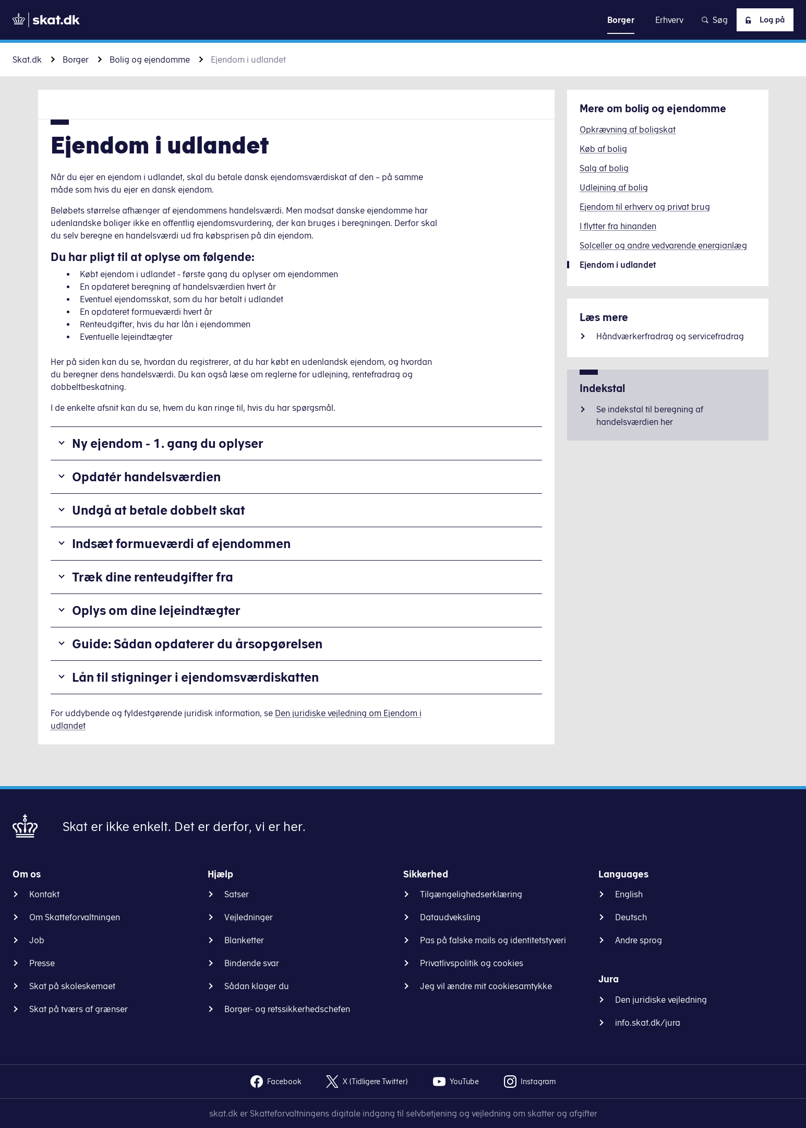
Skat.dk (27, 59)
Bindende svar (251, 963)
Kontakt (44, 894)
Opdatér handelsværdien (146, 476)
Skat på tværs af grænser (78, 1009)
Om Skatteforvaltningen (74, 917)
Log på (762, 20)
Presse (42, 963)
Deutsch (631, 917)
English (629, 894)
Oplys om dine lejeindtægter (156, 610)
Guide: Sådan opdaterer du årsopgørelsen (197, 643)
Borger (76, 59)
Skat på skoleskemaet (72, 986)
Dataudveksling (450, 917)
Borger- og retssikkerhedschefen (287, 1009)
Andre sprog (638, 940)
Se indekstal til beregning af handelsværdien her (649, 415)
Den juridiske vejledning (661, 999)
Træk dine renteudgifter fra (152, 576)
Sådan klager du (256, 986)
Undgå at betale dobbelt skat (158, 510)
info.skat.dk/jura (647, 1022)
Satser (236, 894)
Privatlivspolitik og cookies (471, 963)
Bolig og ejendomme (150, 59)
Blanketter (244, 940)
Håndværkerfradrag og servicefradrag (670, 336)
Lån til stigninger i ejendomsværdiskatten (195, 677)
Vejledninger (248, 917)
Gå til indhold (403, 19)
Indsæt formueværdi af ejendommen (181, 543)
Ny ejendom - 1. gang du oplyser (167, 443)
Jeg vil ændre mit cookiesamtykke (486, 986)
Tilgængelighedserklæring (471, 894)
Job (36, 940)
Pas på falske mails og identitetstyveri (493, 940)
